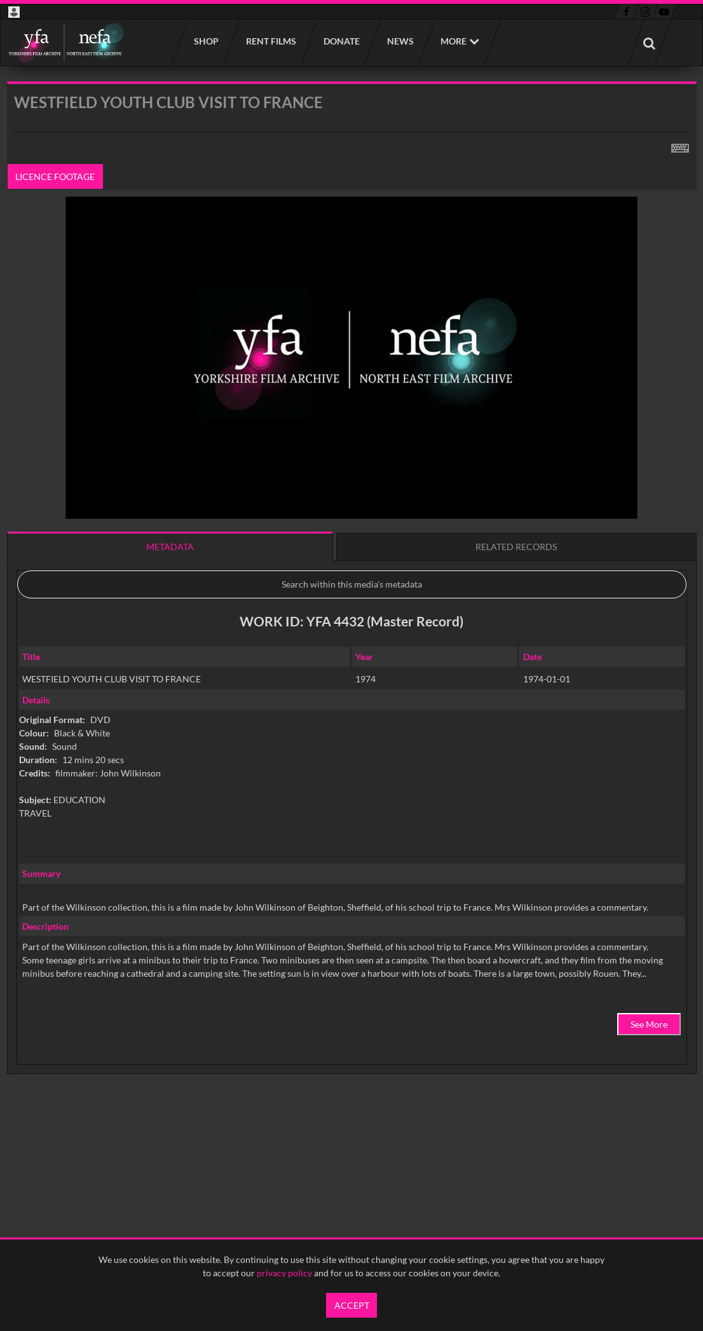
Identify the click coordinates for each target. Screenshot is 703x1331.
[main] (352, 610)
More (453, 41)
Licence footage (55, 176)
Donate (341, 41)
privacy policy (284, 1272)
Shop (205, 41)
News (399, 41)
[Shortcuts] (680, 145)
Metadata (170, 546)
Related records (516, 546)
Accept (351, 1305)
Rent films (270, 41)
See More (649, 1024)
